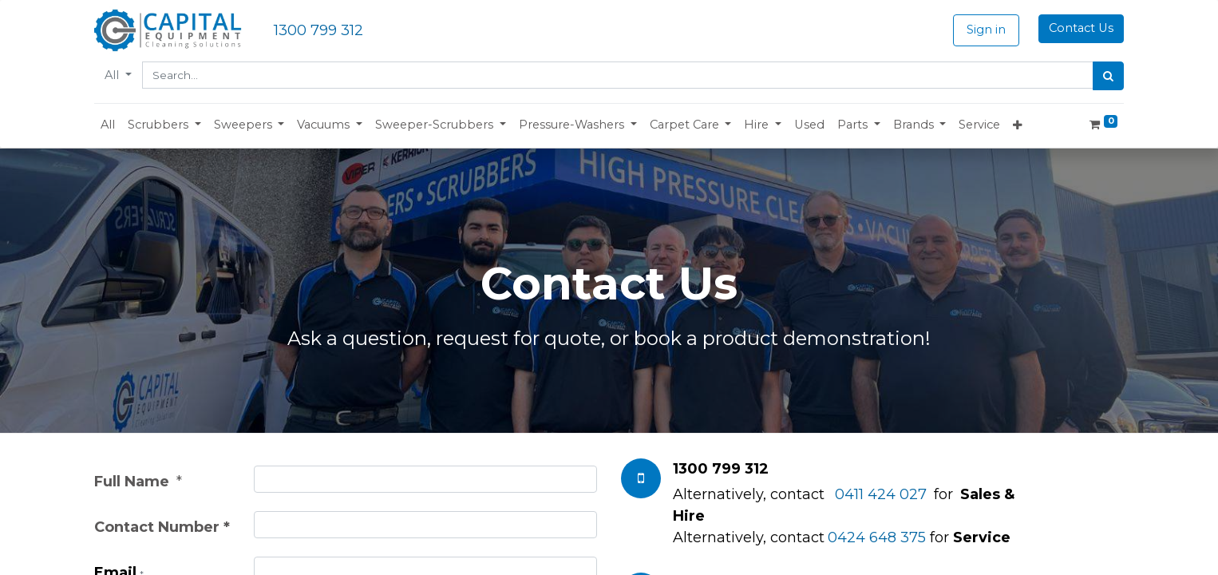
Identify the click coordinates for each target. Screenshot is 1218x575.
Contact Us (1081, 28)
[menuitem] (107, 125)
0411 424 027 (881, 494)
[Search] (1108, 75)
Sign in (986, 29)
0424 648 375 (877, 537)
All (113, 75)
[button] (164, 125)
